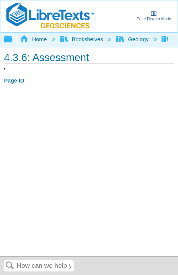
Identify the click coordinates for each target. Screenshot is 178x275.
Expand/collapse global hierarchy (13, 39)
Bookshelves (82, 39)
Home (34, 39)
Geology (133, 39)
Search (10, 266)
